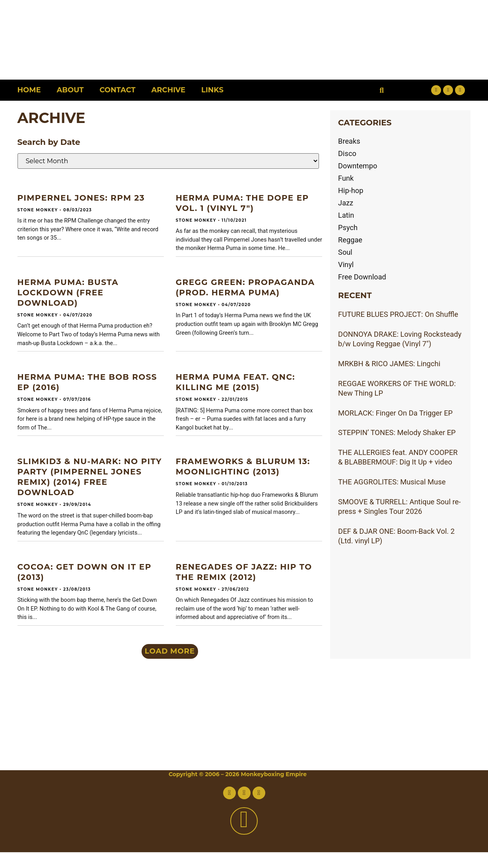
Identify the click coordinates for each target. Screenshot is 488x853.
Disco (347, 153)
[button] (382, 90)
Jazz (345, 203)
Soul (345, 252)
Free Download (362, 277)
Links (212, 90)
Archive (168, 90)
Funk (346, 178)
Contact (117, 90)
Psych (348, 227)
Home (29, 90)
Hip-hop (351, 190)
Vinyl (346, 264)
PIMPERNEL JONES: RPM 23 (81, 198)
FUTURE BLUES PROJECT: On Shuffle (398, 314)
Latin (346, 215)
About (70, 90)
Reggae (350, 240)
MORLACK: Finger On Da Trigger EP (395, 413)
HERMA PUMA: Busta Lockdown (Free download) (68, 292)
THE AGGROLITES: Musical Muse (391, 482)
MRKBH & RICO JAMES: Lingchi (389, 363)
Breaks (349, 141)
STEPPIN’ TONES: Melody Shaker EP (397, 432)
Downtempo (357, 166)
